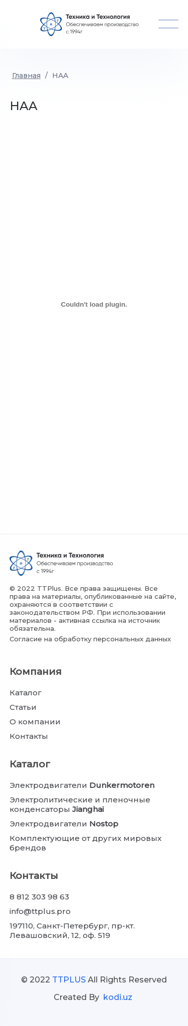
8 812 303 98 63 (39, 896)
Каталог (26, 692)
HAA (60, 75)
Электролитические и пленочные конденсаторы (80, 804)
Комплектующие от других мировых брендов (85, 842)
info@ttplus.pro (40, 911)
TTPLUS (69, 979)
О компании (35, 721)
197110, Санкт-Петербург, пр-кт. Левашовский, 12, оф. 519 (72, 930)
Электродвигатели (82, 785)
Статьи (23, 707)
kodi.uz (117, 997)
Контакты (29, 736)
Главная (26, 75)
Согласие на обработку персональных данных (90, 639)
